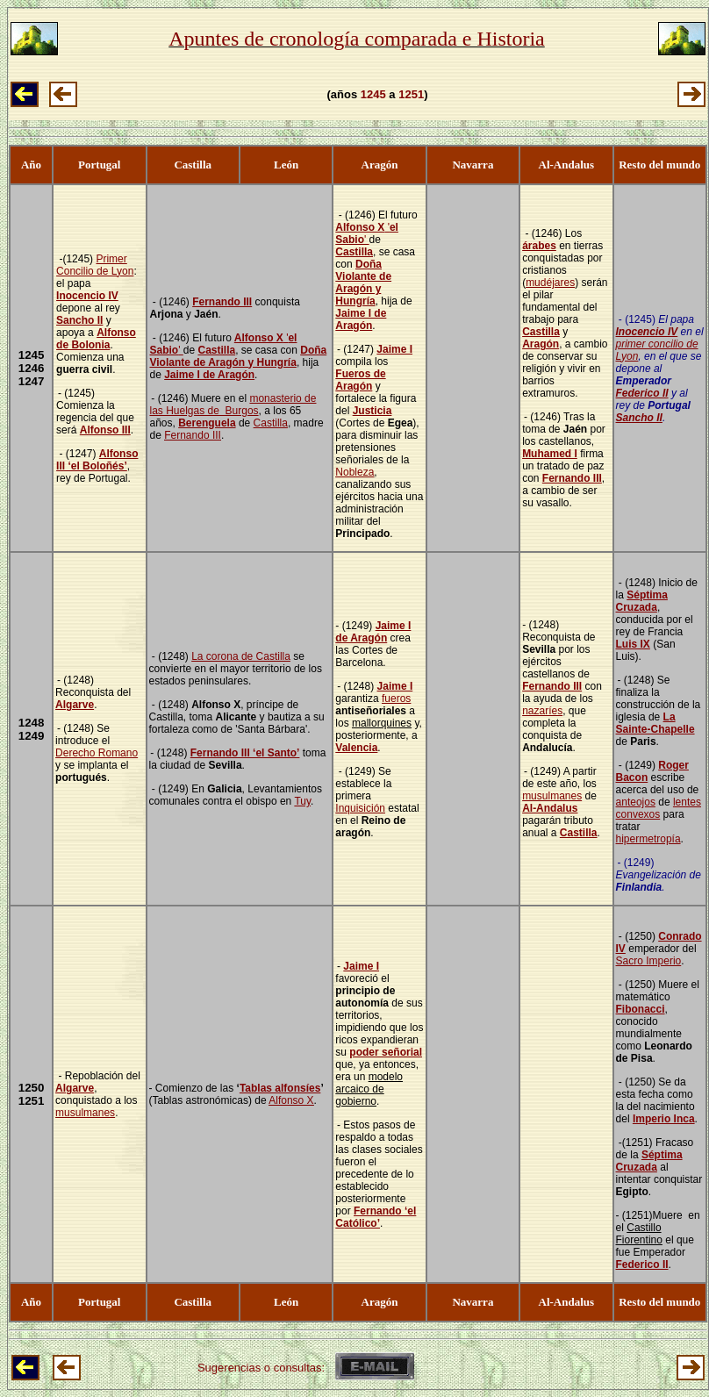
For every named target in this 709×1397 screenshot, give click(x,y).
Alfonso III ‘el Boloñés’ (97, 460)
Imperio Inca (664, 1119)
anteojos (635, 802)
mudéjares (550, 282)
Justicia (372, 411)
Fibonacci (640, 1009)
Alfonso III (105, 430)
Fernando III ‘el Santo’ (245, 753)
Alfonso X (258, 338)
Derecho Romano (96, 753)
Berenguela (206, 423)
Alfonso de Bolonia (96, 338)
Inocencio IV (87, 296)
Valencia (356, 747)
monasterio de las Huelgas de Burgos (233, 404)
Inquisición (360, 808)
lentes (687, 802)
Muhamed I (549, 454)
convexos (638, 814)
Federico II (642, 393)
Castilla (216, 350)
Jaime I (394, 349)
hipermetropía (648, 839)
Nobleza (354, 472)
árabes (539, 246)
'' (366, 233)
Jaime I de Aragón (209, 375)
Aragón (540, 344)
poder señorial (385, 1052)
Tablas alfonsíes (280, 1088)
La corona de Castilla (240, 656)
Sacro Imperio (649, 961)
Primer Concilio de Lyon (94, 265)
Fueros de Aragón (360, 380)
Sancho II (79, 320)
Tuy (302, 801)
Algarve (74, 704)
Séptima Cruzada (642, 601)
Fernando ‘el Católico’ (375, 1217)
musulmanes (552, 796)
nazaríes (542, 711)
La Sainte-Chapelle (655, 723)
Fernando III (222, 302)
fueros (396, 698)
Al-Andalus (549, 808)
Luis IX (633, 644)
